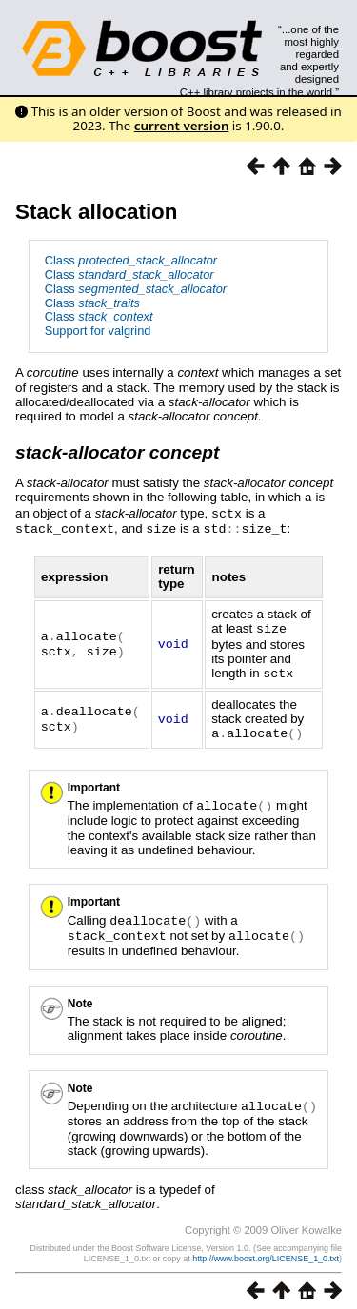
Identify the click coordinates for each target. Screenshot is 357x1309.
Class (131, 260)
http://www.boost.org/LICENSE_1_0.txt (265, 1249)
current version (181, 125)
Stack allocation (96, 212)
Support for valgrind (98, 330)
